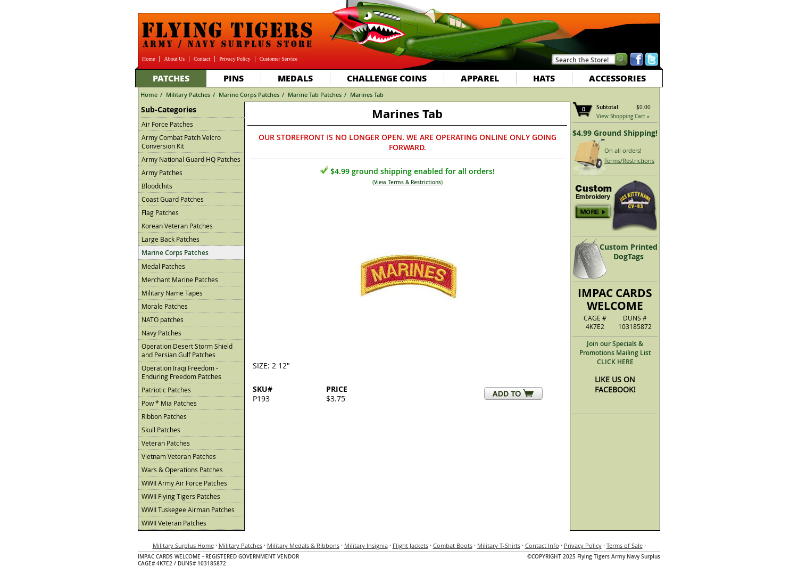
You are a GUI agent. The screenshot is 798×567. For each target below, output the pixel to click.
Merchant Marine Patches (180, 279)
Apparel (480, 78)
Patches (171, 78)
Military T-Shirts (498, 545)
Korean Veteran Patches (177, 225)
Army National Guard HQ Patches (191, 159)
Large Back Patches (171, 239)
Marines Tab (367, 94)
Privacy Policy (235, 59)
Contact (202, 59)
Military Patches (188, 94)
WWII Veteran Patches (174, 523)
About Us (174, 59)
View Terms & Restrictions (407, 182)
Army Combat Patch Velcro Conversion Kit (181, 141)
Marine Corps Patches (249, 94)
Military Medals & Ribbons (303, 545)
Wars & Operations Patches (182, 469)
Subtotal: (608, 107)
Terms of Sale (624, 545)
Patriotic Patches (166, 389)
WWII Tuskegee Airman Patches (188, 509)
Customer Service (278, 59)
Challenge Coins (387, 78)
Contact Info (542, 545)
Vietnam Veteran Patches (179, 456)
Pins (233, 78)
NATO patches (163, 319)
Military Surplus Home (183, 545)
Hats (544, 78)
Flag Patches (160, 212)
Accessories (617, 78)
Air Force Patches (167, 124)
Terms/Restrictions (629, 161)
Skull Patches (161, 429)
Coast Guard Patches (173, 199)
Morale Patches (165, 306)
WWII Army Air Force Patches (184, 483)
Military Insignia (366, 545)
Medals (295, 78)
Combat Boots (452, 545)
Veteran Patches (166, 443)
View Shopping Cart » (623, 116)
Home (148, 59)
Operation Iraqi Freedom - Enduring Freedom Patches (181, 372)
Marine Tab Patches (315, 94)
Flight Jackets (410, 545)
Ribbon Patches (164, 416)
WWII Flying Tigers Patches (181, 496)
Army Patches (162, 172)
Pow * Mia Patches (169, 403)
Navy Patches (161, 332)
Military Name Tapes (172, 293)
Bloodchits (157, 186)
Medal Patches (163, 266)
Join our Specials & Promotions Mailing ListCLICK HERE (615, 352)
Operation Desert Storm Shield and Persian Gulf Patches (187, 350)
